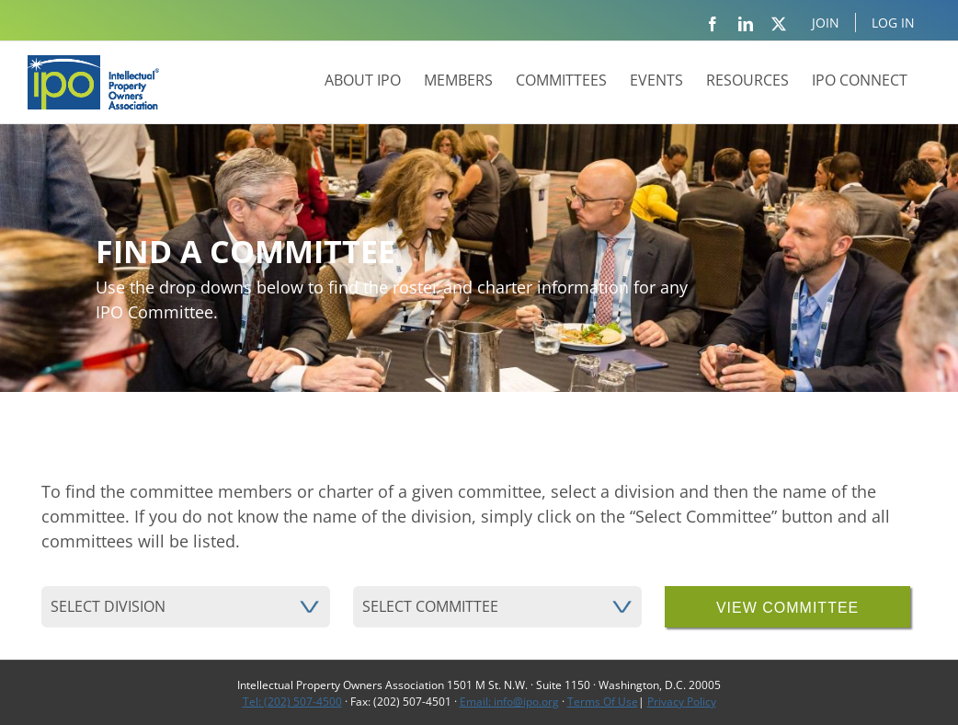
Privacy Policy (681, 701)
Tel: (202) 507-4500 (292, 701)
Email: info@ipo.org (509, 701)
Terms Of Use (602, 701)
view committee (787, 608)
